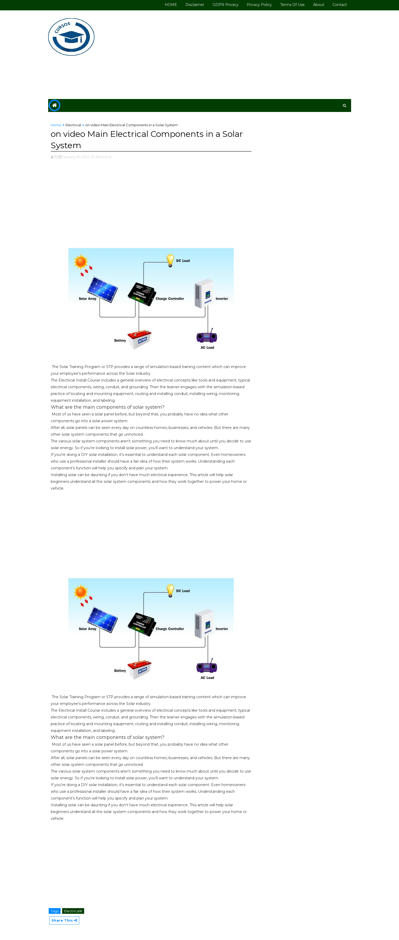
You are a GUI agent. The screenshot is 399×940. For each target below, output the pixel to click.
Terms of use (292, 4)
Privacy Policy (259, 4)
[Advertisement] (256, 55)
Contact (339, 4)
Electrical (73, 125)
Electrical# (73, 911)
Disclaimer (194, 4)
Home (56, 125)
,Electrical (103, 157)
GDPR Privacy (225, 4)
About (318, 4)
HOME (171, 4)
